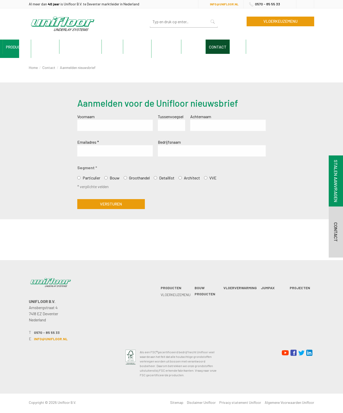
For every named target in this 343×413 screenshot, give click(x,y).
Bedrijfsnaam (169, 142)
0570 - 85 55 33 (267, 4)
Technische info (222, 46)
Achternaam (200, 116)
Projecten (186, 46)
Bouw (115, 177)
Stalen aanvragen (336, 181)
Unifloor (256, 46)
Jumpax (158, 46)
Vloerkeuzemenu (280, 21)
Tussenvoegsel (170, 116)
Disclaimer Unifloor (201, 402)
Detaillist (166, 177)
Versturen (111, 203)
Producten (44, 46)
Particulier (91, 177)
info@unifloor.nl (224, 4)
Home (33, 67)
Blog (305, 46)
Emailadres (88, 142)
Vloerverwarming (124, 46)
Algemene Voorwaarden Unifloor (289, 402)
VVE (213, 177)
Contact (282, 46)
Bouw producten (81, 46)
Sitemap (176, 402)
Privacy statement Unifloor (240, 402)
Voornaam (86, 116)
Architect (192, 177)
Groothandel (139, 177)
